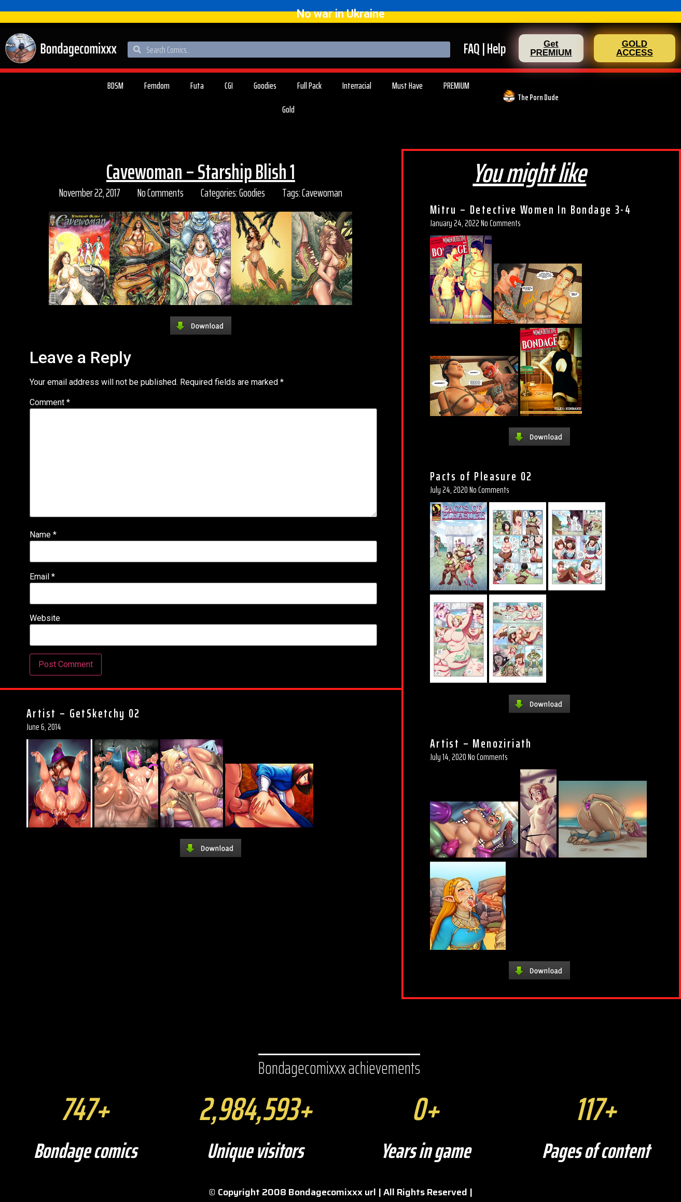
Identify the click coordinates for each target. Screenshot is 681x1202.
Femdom (157, 85)
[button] (551, 48)
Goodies (265, 85)
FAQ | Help (485, 48)
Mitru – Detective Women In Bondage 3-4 (530, 209)
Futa (197, 85)
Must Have (407, 85)
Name (43, 535)
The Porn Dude (538, 97)
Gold (288, 109)
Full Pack (309, 85)
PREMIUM (456, 85)
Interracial (356, 85)
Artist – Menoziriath (481, 743)
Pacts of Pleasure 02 (481, 476)
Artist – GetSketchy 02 (83, 713)
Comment (50, 402)
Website (45, 618)
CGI (229, 85)
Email (42, 577)
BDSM (115, 85)
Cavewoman (322, 192)
